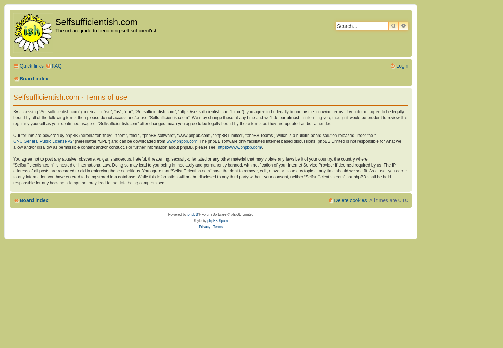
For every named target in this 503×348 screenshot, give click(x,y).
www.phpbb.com (182, 141)
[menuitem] (53, 66)
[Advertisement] (251, 291)
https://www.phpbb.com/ (240, 147)
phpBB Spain (217, 221)
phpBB (192, 214)
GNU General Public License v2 (42, 141)
